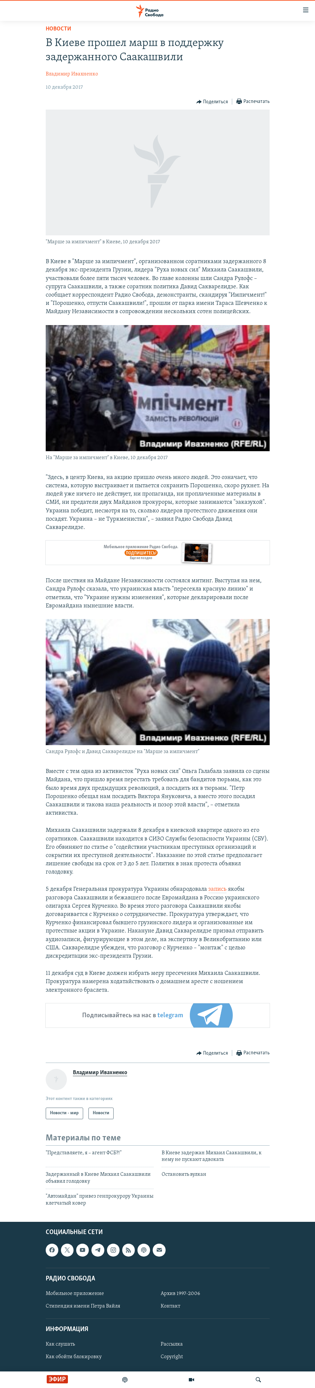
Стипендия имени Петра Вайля (83, 1306)
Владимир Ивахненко (72, 74)
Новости (58, 29)
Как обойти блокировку (74, 1357)
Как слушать (60, 1344)
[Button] (212, 102)
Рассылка (172, 1344)
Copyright (172, 1357)
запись (217, 889)
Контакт (170, 1306)
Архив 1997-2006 (180, 1293)
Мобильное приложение (75, 1293)
